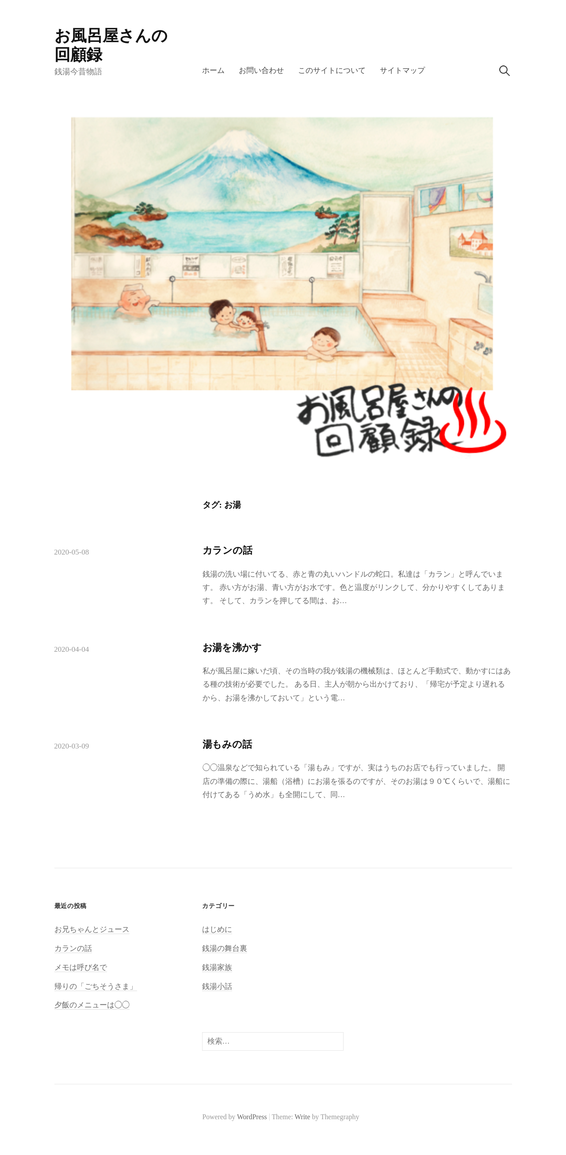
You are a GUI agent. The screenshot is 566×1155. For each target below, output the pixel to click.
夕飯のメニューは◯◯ (92, 1005)
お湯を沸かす (232, 647)
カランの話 (227, 550)
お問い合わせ (261, 70)
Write (302, 1117)
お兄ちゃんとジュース (92, 929)
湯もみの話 (227, 744)
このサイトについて (332, 70)
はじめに (217, 929)
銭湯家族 (217, 967)
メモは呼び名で (80, 967)
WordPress (252, 1117)
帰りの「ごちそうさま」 (95, 986)
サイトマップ (402, 70)
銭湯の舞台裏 (224, 948)
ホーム (213, 70)
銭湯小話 (217, 986)
